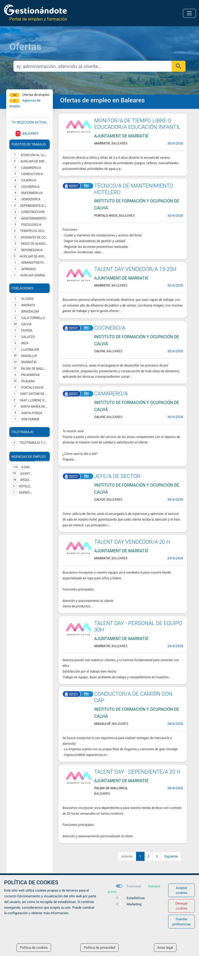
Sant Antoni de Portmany (34, 394)
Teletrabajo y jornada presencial (33, 442)
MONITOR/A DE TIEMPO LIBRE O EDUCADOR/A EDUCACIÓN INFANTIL (137, 123)
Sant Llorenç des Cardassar (34, 400)
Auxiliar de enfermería (34, 161)
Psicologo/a (31, 225)
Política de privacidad (99, 948)
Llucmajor (30, 349)
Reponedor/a (31, 250)
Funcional (134, 886)
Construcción (33, 212)
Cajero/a (28, 180)
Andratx (28, 305)
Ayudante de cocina (34, 237)
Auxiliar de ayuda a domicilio (34, 256)
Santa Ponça (31, 413)
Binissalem (30, 311)
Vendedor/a (30, 199)
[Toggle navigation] (189, 13)
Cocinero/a (30, 187)
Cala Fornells (33, 318)
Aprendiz (28, 269)
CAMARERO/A (111, 393)
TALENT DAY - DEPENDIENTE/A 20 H (137, 772)
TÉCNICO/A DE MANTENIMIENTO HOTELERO (133, 189)
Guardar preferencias (181, 921)
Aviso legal (165, 948)
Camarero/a (31, 168)
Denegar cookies (181, 905)
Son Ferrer (30, 419)
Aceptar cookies (181, 890)
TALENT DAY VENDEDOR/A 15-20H (135, 269)
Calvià (26, 324)
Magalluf (29, 356)
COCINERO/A (109, 328)
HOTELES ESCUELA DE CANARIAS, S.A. (26, 486)
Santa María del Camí (34, 406)
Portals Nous (32, 387)
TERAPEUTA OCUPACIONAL (34, 231)
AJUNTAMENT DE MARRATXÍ (26, 473)
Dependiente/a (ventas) (34, 206)
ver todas (41, 461)
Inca (24, 343)
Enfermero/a (31, 193)
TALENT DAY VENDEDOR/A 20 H (132, 542)
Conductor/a (32, 174)
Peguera (28, 381)
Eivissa (26, 330)
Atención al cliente (34, 155)
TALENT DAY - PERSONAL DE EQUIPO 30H (138, 626)
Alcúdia (27, 299)
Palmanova (30, 375)
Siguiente (171, 856)
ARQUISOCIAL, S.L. (26, 480)
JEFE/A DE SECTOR (117, 476)
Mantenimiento (33, 218)
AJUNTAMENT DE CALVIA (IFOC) (27, 467)
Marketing (134, 904)
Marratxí (28, 362)
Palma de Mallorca (34, 368)
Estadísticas (136, 898)
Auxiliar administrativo (34, 275)
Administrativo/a (34, 262)
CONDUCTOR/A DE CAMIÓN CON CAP (133, 697)
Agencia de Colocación (26, 492)
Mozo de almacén (34, 243)
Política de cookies (34, 948)
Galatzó (28, 337)
